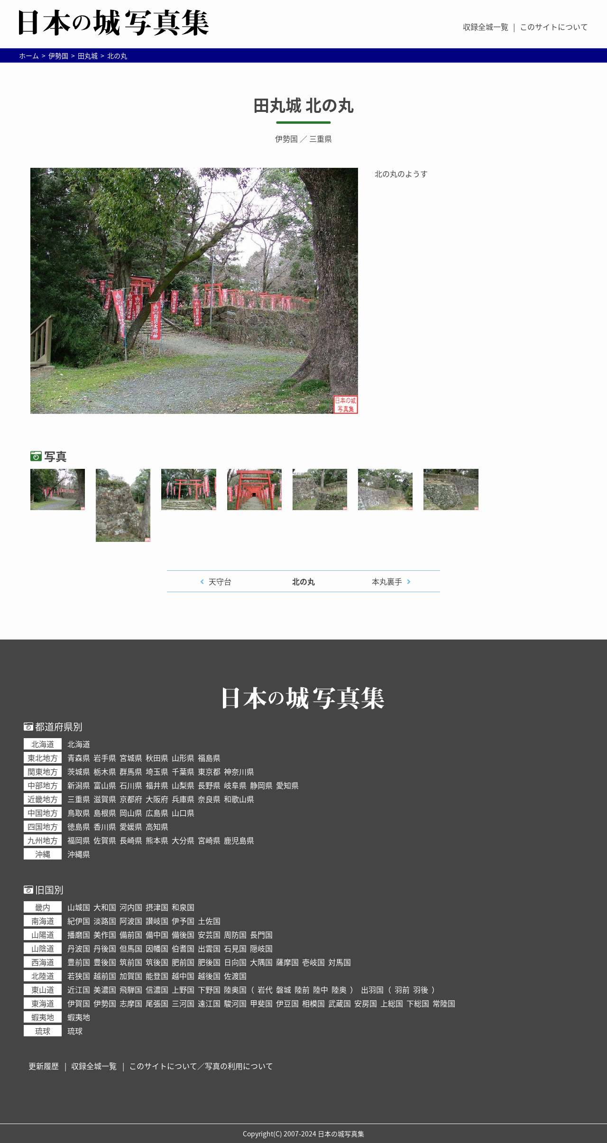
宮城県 (131, 757)
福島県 (209, 757)
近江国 (78, 989)
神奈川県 (239, 771)
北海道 (78, 744)
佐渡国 (235, 975)
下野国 (209, 989)
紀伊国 (78, 920)
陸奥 (339, 989)
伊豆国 (287, 1003)
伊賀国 (78, 1003)
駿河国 (235, 1003)
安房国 (365, 1003)
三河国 (183, 1003)
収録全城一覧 (485, 26)
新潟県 (78, 785)
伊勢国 (286, 138)
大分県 (183, 840)
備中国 (157, 934)
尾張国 (157, 1003)
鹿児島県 (239, 840)
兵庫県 (183, 799)
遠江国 (209, 1003)
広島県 (157, 812)
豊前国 (78, 962)
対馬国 (339, 962)
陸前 (302, 989)
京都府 (131, 799)
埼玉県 (157, 771)
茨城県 (78, 771)
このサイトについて (554, 26)
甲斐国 (261, 1003)
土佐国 (209, 920)
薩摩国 (287, 962)
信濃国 (157, 989)
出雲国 (209, 948)
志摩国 (131, 1003)
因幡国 (157, 948)
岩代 (265, 989)
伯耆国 (183, 948)
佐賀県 (104, 840)
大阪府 (157, 799)
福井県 (157, 785)
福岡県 (78, 840)
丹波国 (78, 948)
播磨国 (78, 934)
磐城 (283, 989)
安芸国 (209, 934)
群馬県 (131, 771)
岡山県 (131, 812)
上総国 (391, 1003)
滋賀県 (104, 799)
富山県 (104, 785)
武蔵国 (339, 1003)
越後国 (209, 975)
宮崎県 (209, 840)
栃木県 (104, 771)
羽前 (402, 989)
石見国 (235, 948)
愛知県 (287, 785)
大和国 (104, 907)
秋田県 (157, 757)
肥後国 (209, 962)
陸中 (320, 989)
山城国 (78, 907)
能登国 (157, 975)
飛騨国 (131, 989)
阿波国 (131, 920)
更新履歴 (43, 1065)
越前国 (104, 975)
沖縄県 (78, 854)
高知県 (157, 826)
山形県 (183, 757)
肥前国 (183, 962)
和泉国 (183, 907)
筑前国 (131, 962)
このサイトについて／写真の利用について (201, 1065)
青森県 (78, 757)
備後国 (183, 934)
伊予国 (183, 920)
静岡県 (261, 785)
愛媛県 (131, 826)
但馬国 (131, 948)
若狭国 (78, 975)
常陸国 (443, 1003)
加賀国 (131, 975)
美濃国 (104, 989)
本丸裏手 (387, 581)
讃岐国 (157, 920)
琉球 (75, 1030)
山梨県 (183, 785)
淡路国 (104, 920)
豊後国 (104, 962)
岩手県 (104, 757)
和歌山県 (239, 799)
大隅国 (261, 962)
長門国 (261, 934)
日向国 (235, 962)
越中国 (183, 975)
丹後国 (104, 948)
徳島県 (78, 826)
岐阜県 (235, 785)
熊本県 (157, 840)
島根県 (104, 812)
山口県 (183, 812)
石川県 (131, 785)
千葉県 (183, 771)
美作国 (104, 934)
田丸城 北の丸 (303, 105)
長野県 (209, 785)
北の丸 (303, 581)
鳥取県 (78, 812)
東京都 (209, 771)
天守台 (220, 581)
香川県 (104, 826)
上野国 (183, 989)
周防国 (235, 934)
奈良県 (209, 799)
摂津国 (157, 907)
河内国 (131, 907)
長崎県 (131, 840)
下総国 (417, 1003)
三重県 (320, 138)
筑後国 (157, 962)
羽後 (420, 989)
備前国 (131, 934)
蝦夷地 (78, 1017)
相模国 (313, 1003)
